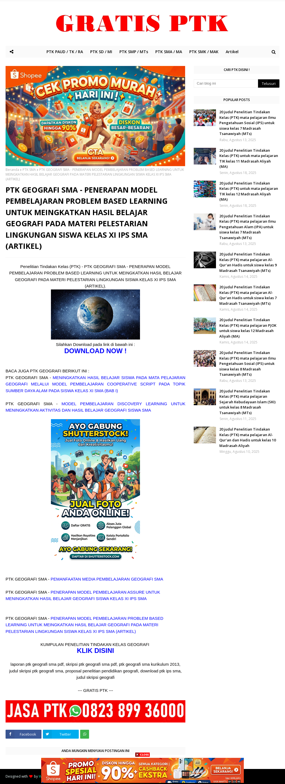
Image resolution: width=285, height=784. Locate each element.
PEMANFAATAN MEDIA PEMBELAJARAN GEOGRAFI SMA (107, 579)
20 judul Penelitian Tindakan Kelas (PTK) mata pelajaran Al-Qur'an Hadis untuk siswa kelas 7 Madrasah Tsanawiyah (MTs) (248, 295)
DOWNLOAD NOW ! (95, 351)
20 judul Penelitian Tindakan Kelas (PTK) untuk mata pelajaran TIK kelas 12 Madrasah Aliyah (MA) (248, 191)
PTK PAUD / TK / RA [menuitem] (64, 51)
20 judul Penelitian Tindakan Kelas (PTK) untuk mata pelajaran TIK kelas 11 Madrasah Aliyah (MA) (248, 158)
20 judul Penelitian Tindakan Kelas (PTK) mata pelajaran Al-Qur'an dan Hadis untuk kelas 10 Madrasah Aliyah (247, 437)
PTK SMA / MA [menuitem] (168, 51)
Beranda (12, 169)
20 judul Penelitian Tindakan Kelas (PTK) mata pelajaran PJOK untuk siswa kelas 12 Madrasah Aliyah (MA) (247, 328)
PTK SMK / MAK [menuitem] (203, 51)
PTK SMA (29, 169)
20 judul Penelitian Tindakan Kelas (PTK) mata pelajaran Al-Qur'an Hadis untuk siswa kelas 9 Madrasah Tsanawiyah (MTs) (248, 262)
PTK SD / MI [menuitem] (101, 51)
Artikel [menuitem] (232, 51)
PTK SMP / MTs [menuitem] (133, 51)
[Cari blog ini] (226, 83)
